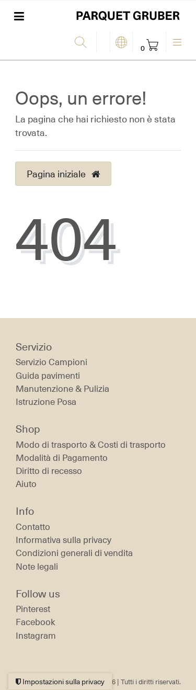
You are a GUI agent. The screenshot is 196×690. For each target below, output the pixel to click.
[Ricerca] (83, 43)
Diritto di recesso (49, 471)
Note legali (37, 566)
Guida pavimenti (48, 375)
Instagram (36, 635)
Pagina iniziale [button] (63, 173)
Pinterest (33, 609)
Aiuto (26, 484)
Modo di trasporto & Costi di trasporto (91, 444)
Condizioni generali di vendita (74, 553)
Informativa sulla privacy (63, 540)
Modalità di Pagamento (62, 458)
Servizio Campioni (51, 362)
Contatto (33, 527)
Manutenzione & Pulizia (62, 388)
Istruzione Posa (46, 402)
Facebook (35, 622)
